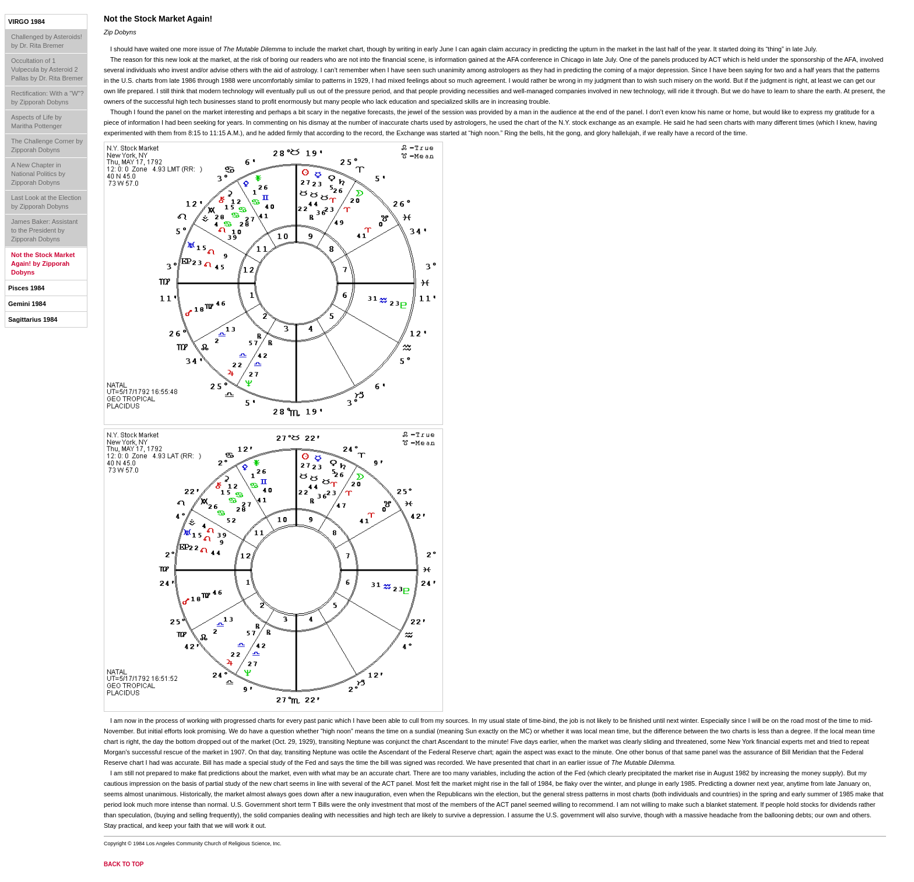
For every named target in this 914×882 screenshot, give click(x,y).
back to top (124, 864)
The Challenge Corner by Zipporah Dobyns (47, 145)
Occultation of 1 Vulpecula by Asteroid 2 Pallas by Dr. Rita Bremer (47, 69)
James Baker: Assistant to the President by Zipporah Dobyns (44, 230)
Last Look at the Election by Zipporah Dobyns (46, 202)
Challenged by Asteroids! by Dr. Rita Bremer (46, 41)
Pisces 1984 (26, 287)
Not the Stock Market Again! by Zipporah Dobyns (43, 263)
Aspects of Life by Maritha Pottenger (36, 121)
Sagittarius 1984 (32, 319)
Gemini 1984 (27, 303)
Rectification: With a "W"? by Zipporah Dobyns (47, 98)
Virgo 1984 (26, 21)
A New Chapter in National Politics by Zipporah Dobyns (38, 173)
